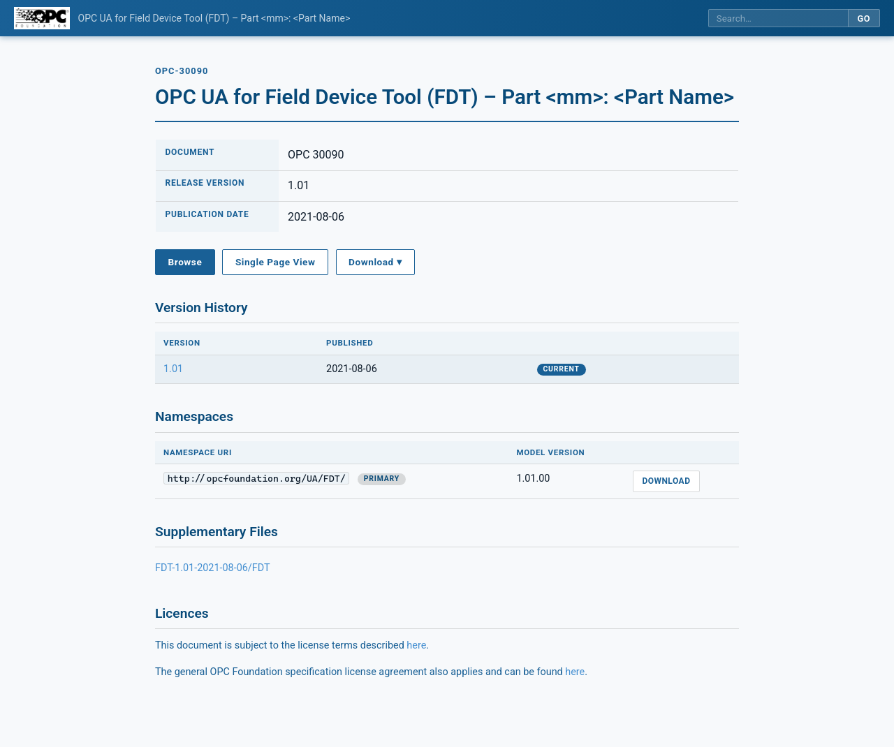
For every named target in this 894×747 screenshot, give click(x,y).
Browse (185, 261)
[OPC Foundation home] (42, 18)
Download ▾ (375, 261)
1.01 (173, 369)
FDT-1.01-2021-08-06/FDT (212, 568)
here (416, 645)
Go (863, 18)
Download (666, 481)
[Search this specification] (778, 18)
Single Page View (275, 261)
